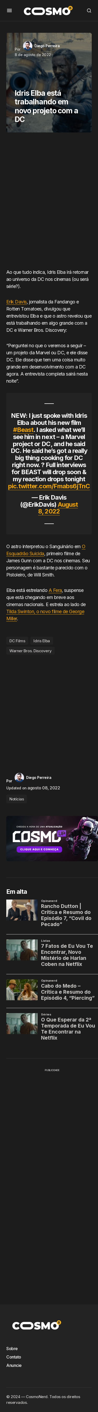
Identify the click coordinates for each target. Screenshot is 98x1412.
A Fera (55, 590)
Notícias (16, 798)
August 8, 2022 (58, 508)
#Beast (23, 430)
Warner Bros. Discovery (30, 650)
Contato (13, 1357)
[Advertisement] (49, 202)
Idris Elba (41, 640)
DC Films (17, 640)
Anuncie (14, 1365)
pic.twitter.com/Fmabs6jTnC (49, 486)
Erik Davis (16, 301)
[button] (9, 10)
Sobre (12, 1348)
